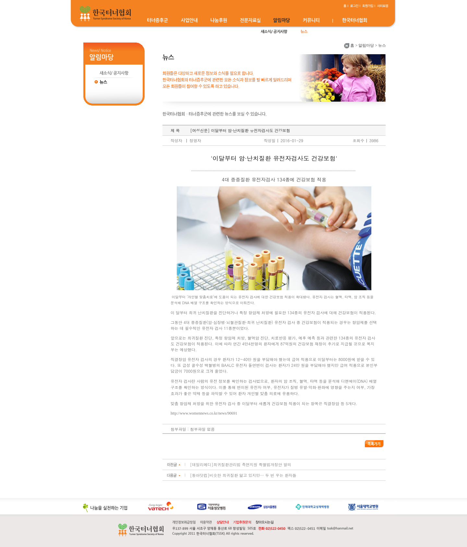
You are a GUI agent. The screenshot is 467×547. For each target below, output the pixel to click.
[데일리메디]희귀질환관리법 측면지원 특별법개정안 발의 (240, 464)
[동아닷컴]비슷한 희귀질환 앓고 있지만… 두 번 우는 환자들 (243, 475)
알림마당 (366, 45)
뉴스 (382, 45)
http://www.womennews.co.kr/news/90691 (204, 413)
